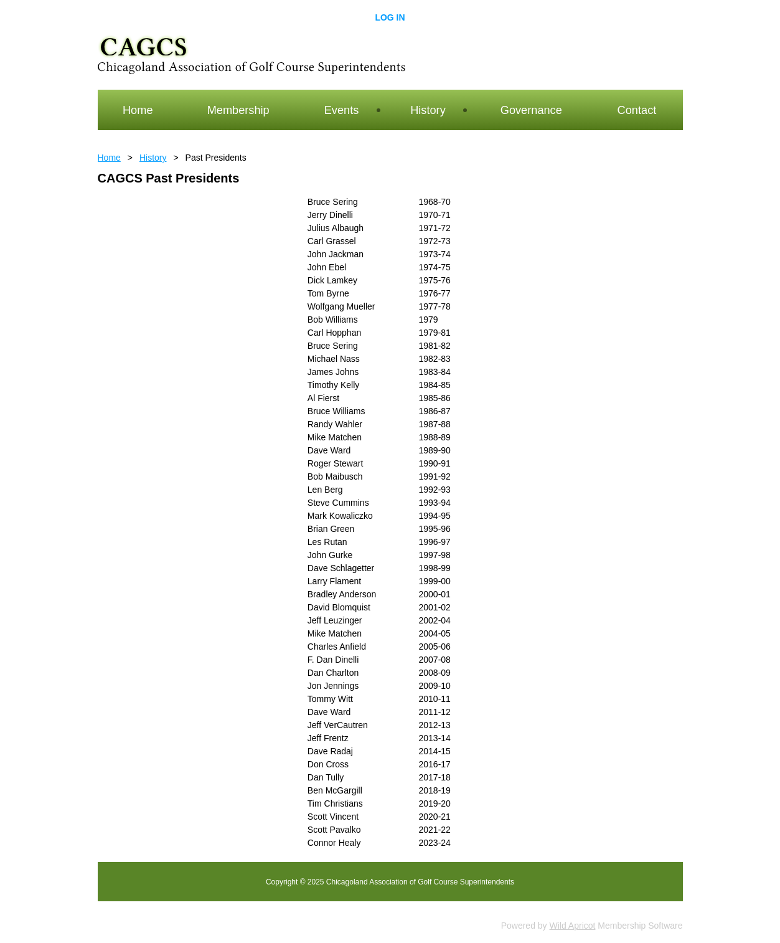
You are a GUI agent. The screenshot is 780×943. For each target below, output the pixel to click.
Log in (390, 17)
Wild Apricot (573, 926)
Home (109, 158)
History (153, 158)
